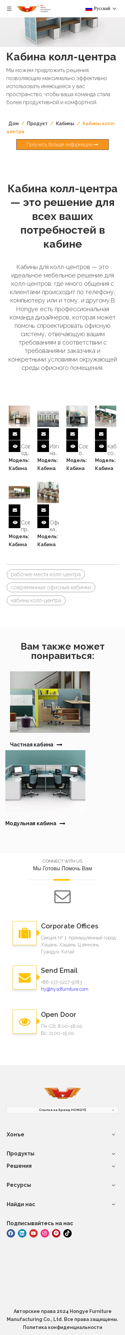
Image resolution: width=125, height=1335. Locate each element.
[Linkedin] (22, 1233)
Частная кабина (31, 744)
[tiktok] (67, 1233)
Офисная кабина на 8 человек (54, 526)
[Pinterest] (56, 1233)
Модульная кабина (30, 823)
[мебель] (63, 1093)
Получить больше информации (62, 144)
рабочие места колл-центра (46, 574)
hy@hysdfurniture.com (64, 989)
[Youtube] (33, 1233)
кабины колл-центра (36, 600)
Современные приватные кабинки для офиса (25, 526)
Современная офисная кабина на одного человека (83, 450)
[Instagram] (45, 1233)
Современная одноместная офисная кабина (25, 450)
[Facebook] (11, 1233)
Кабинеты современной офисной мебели (111, 450)
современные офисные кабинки (51, 587)
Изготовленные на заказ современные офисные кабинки (54, 450)
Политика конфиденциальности (62, 1327)
